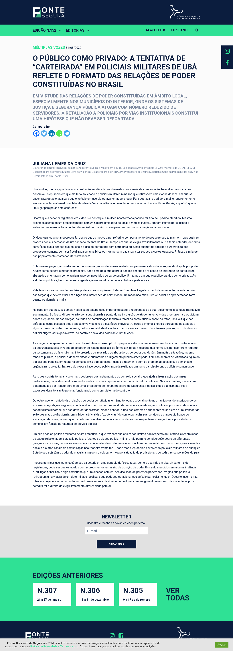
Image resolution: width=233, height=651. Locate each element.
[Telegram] (67, 133)
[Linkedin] (51, 133)
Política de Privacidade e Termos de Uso (54, 646)
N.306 (94, 593)
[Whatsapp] (59, 133)
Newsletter (155, 30)
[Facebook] (36, 133)
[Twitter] (44, 133)
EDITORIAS (75, 30)
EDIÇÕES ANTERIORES (68, 576)
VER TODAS (177, 594)
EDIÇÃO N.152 (44, 30)
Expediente (179, 30)
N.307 (49, 593)
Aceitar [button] (222, 644)
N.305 (136, 593)
